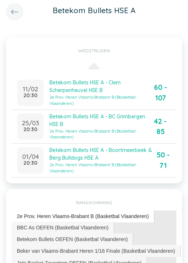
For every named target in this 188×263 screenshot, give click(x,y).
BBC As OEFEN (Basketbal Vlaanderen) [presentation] (63, 227)
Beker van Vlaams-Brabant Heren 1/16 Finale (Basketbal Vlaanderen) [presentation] (96, 251)
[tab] (83, 216)
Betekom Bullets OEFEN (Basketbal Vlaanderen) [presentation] (72, 239)
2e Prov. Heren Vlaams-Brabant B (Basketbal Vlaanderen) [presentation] (83, 216)
